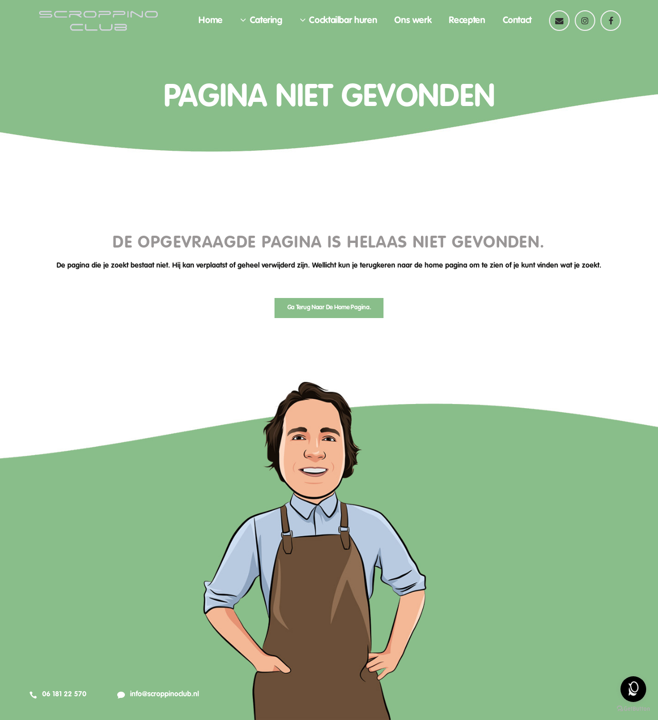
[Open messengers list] (633, 689)
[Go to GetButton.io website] (633, 709)
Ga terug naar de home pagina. (329, 308)
